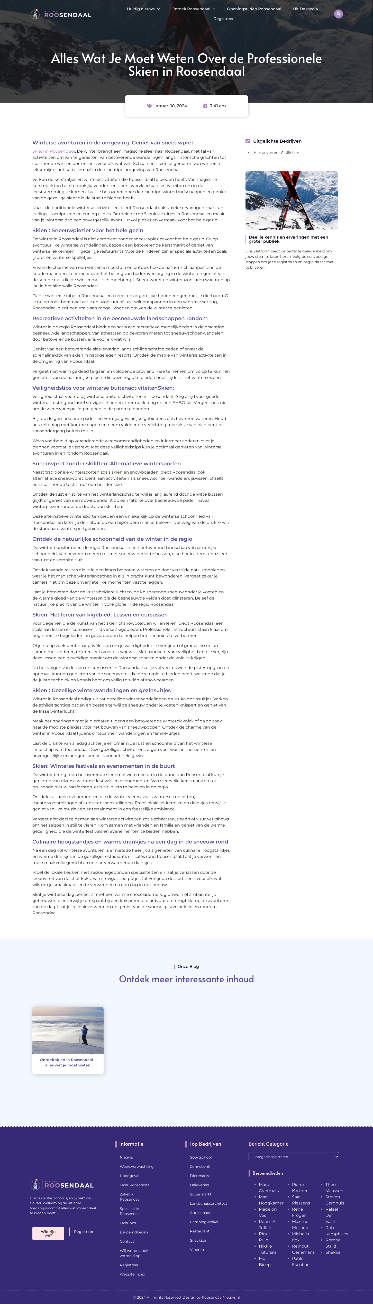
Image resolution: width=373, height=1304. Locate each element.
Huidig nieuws (143, 9)
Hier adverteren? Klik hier (276, 152)
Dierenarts (199, 1175)
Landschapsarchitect (208, 1203)
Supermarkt (201, 1194)
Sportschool (201, 1157)
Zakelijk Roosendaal (130, 1197)
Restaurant (200, 1231)
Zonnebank (200, 1166)
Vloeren (197, 1249)
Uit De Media (305, 8)
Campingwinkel (204, 1222)
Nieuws (126, 1157)
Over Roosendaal (135, 1185)
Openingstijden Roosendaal (254, 8)
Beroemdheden (134, 1232)
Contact (127, 1241)
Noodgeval (129, 1175)
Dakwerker (200, 1185)
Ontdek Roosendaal (193, 9)
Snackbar (198, 1240)
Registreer (224, 18)
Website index (132, 1274)
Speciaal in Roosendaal (130, 1211)
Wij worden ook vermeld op (134, 1253)
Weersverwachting (137, 1166)
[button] (338, 13)
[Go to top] (352, 1264)
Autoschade (200, 1212)
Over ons (128, 1223)
